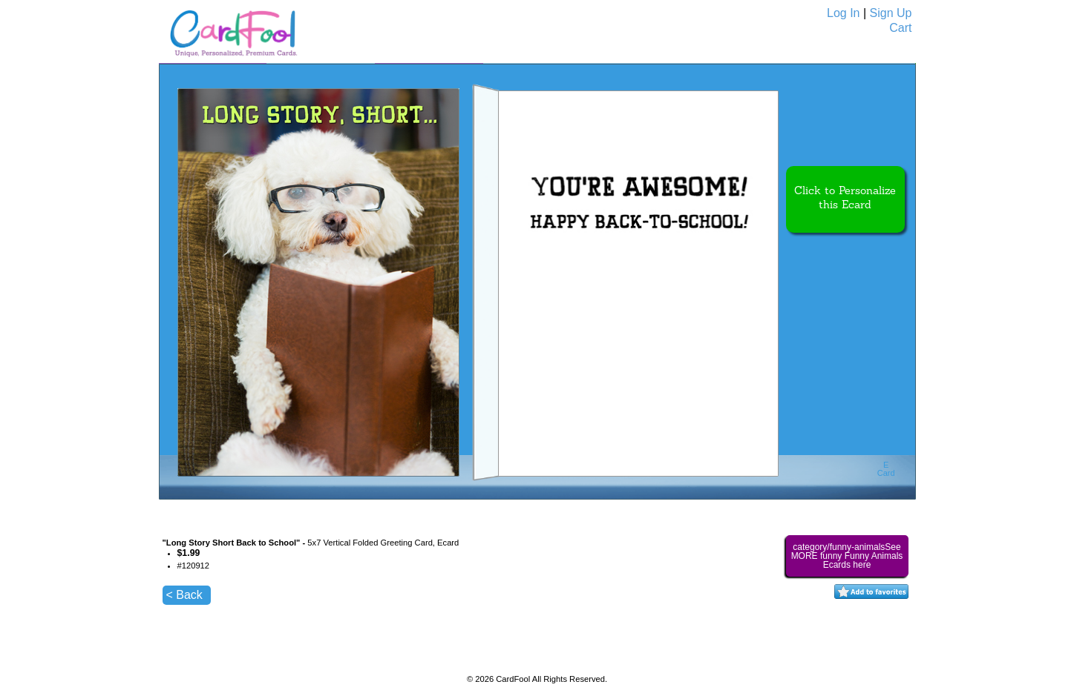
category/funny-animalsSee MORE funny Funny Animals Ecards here (847, 556)
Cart (900, 27)
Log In (843, 13)
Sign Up (891, 13)
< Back (184, 595)
